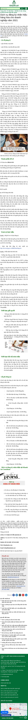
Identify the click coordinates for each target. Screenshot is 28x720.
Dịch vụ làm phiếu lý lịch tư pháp (9, 692)
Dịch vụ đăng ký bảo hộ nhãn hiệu (11, 619)
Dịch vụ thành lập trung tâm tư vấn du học (9, 690)
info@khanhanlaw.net (13, 577)
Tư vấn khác (10, 11)
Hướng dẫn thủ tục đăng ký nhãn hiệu (12, 642)
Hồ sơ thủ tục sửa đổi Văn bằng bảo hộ (12, 633)
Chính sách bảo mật (6, 683)
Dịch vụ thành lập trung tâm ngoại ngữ (10, 688)
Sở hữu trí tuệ (18, 11)
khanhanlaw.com (20, 586)
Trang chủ (3, 11)
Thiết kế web (21, 717)
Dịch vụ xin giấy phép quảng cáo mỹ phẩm (9, 697)
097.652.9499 (5, 589)
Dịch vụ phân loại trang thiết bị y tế (9, 694)
